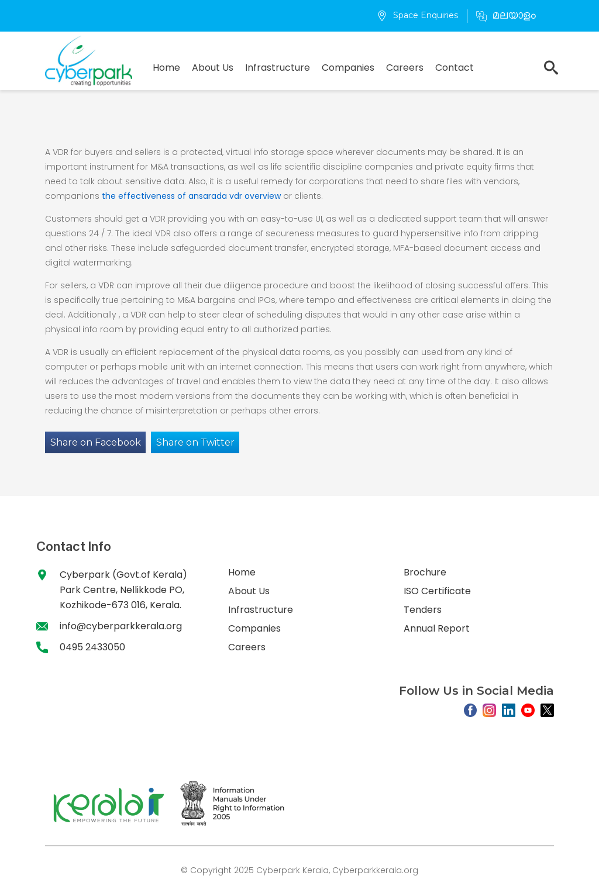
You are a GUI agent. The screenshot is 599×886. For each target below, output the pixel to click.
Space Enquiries (417, 15)
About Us (212, 67)
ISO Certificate (437, 591)
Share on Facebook (95, 442)
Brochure (425, 572)
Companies (348, 67)
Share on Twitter (195, 442)
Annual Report (437, 628)
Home (166, 67)
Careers (405, 67)
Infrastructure (277, 67)
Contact (454, 67)
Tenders (423, 609)
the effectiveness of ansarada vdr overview (191, 196)
